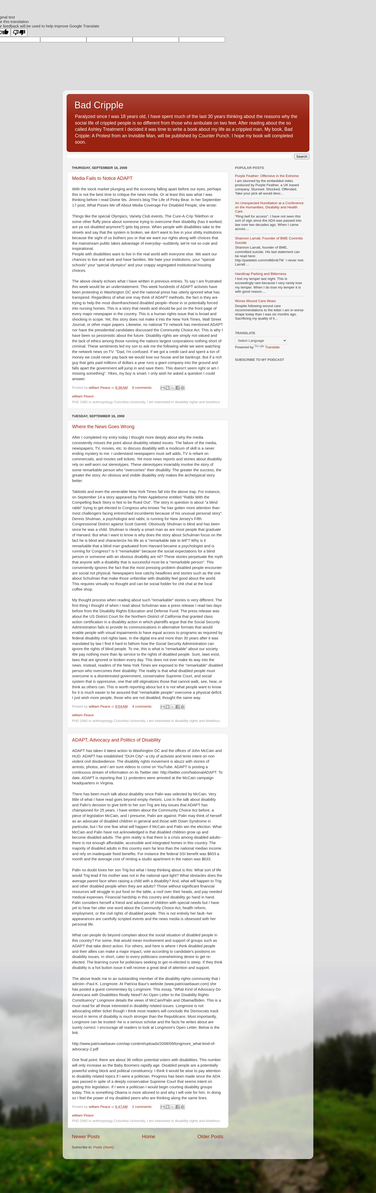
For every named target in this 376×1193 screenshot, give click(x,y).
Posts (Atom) (103, 1147)
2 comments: (142, 1107)
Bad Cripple (99, 105)
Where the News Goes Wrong (103, 426)
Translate (267, 347)
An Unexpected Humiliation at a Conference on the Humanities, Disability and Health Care (269, 207)
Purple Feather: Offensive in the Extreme (267, 176)
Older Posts (210, 1136)
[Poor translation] (19, 32)
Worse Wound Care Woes (255, 301)
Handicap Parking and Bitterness (260, 274)
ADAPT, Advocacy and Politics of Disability (116, 740)
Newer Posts (86, 1136)
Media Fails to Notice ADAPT (102, 178)
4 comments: (142, 706)
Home (148, 1136)
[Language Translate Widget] (261, 341)
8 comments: (142, 388)
